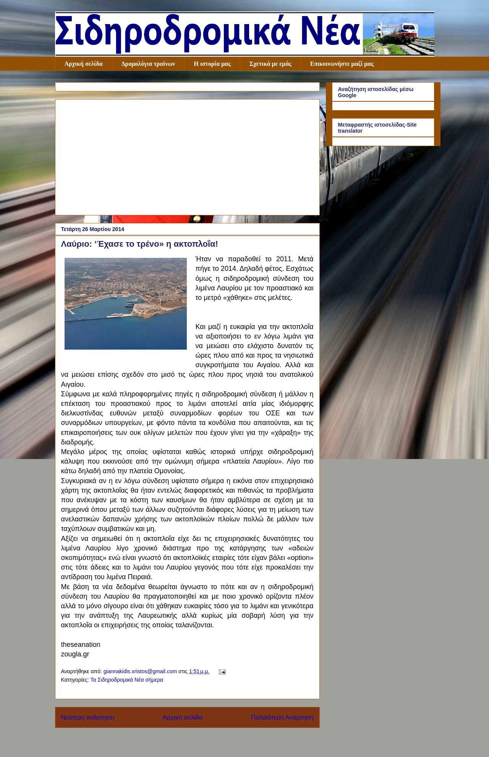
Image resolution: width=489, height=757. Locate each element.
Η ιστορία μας (212, 63)
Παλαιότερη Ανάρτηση (282, 717)
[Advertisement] (187, 155)
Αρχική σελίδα (84, 63)
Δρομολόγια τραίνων (148, 63)
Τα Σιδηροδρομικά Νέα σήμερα (126, 680)
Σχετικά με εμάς (270, 63)
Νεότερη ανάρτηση (87, 717)
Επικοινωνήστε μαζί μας (342, 63)
